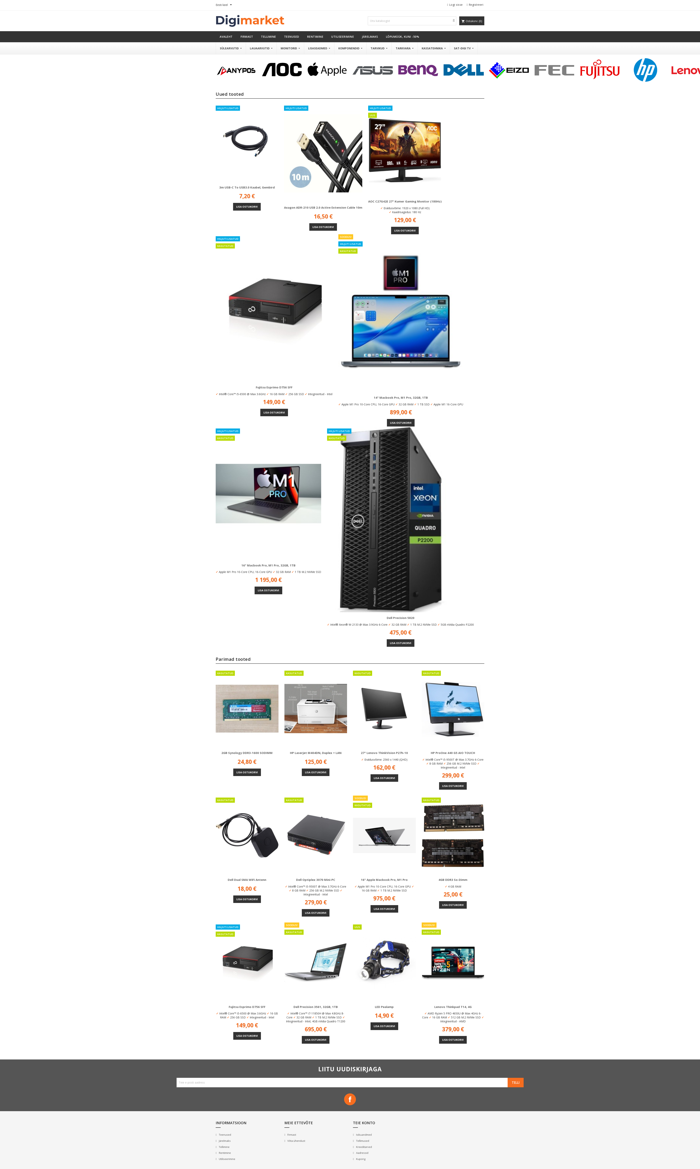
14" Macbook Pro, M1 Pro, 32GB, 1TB (401, 397)
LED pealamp (384, 1007)
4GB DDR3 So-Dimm (452, 880)
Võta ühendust (296, 1141)
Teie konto (364, 1122)
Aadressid (362, 1153)
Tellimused (362, 1141)
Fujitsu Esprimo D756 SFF (274, 387)
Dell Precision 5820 (400, 618)
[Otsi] (412, 20)
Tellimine (224, 1147)
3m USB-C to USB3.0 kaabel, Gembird (247, 187)
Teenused (224, 1134)
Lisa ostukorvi (247, 206)
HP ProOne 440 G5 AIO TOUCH (453, 753)
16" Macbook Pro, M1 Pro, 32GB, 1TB (268, 565)
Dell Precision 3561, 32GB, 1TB (316, 1007)
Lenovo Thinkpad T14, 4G (453, 1007)
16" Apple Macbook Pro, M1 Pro (384, 880)
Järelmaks (224, 1141)
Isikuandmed (364, 1134)
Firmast (291, 1134)
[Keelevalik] (224, 5)
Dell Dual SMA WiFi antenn (247, 880)
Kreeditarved (364, 1147)
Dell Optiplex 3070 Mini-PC (315, 880)
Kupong (360, 1159)
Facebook (350, 1099)
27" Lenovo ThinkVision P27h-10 (384, 753)
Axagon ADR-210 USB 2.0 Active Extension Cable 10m (323, 207)
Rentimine (224, 1153)
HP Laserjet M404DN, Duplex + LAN (316, 753)
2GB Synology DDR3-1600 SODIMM (247, 753)
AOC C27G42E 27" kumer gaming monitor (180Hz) (405, 201)
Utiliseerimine (226, 1159)
